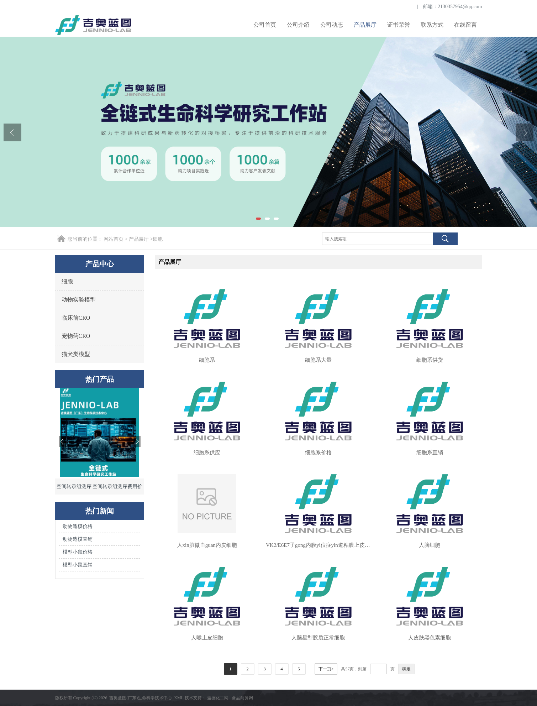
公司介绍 (298, 25)
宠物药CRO (76, 336)
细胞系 (207, 360)
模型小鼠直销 (78, 565)
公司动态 (331, 25)
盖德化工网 (217, 697)
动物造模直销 (78, 539)
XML (178, 697)
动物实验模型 (79, 300)
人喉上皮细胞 (207, 637)
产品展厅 (365, 25)
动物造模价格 (78, 526)
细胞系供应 (207, 452)
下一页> (326, 668)
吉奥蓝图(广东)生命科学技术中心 (140, 697)
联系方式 (432, 25)
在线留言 (465, 25)
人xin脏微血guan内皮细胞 (207, 545)
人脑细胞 (429, 545)
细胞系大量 (318, 360)
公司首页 (264, 25)
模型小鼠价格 (78, 552)
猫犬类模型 (76, 354)
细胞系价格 (318, 452)
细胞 (158, 239)
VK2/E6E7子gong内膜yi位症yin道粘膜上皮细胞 (318, 545)
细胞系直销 (429, 452)
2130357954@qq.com (460, 6)
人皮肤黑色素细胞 (429, 637)
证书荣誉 (398, 25)
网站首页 (113, 239)
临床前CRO (76, 318)
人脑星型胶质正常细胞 (318, 637)
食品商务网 (242, 697)
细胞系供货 (429, 360)
